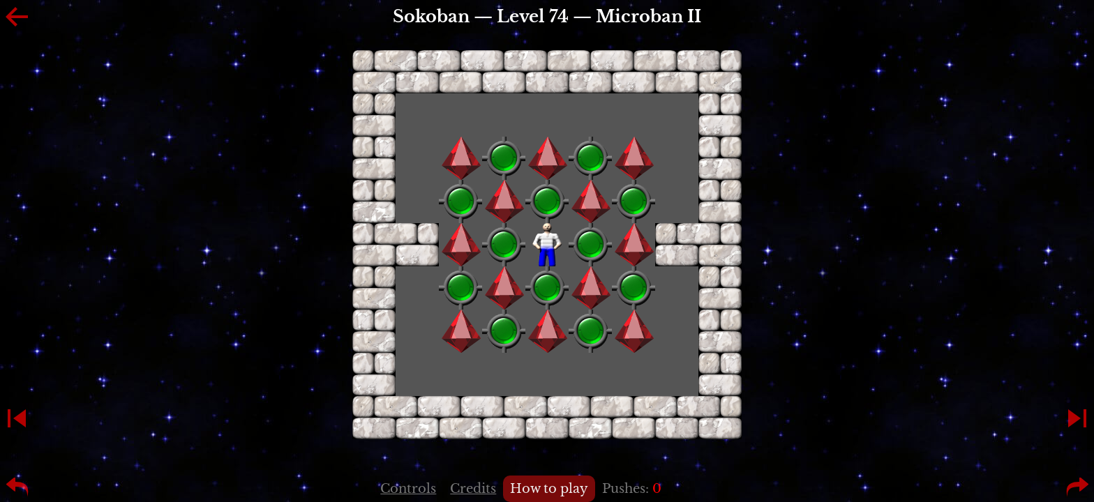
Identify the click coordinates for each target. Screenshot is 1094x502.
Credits (473, 488)
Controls (408, 488)
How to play (549, 488)
